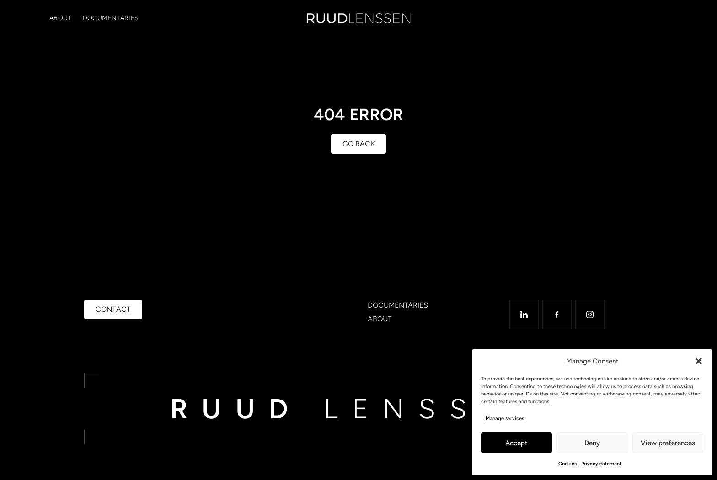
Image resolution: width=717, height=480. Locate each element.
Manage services (505, 418)
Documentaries (111, 18)
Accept (516, 443)
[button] (698, 361)
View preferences (668, 443)
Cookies (567, 464)
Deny (592, 443)
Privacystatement (601, 464)
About (60, 18)
